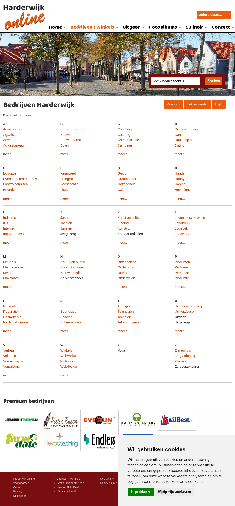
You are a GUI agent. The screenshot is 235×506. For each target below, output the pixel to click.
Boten (64, 145)
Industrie (9, 217)
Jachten (66, 223)
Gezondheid (127, 184)
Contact (18, 487)
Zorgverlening (185, 356)
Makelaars (11, 278)
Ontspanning (127, 262)
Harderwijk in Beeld (68, 487)
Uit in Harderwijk (67, 491)
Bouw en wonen (72, 129)
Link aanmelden (197, 104)
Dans (178, 135)
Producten (182, 262)
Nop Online (107, 478)
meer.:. (8, 154)
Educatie (9, 173)
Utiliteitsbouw (184, 311)
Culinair (194, 27)
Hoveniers (182, 189)
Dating (179, 145)
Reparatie (10, 311)
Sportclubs (68, 311)
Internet (9, 228)
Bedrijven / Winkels (92, 27)
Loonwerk (182, 234)
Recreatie (10, 306)
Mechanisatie (13, 267)
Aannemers (11, 129)
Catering (124, 135)
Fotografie (68, 179)
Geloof (122, 173)
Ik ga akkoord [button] (140, 492)
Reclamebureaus (16, 322)
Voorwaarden (21, 483)
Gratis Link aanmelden (70, 483)
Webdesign (68, 366)
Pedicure (181, 267)
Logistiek (181, 228)
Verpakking (11, 366)
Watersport (68, 361)
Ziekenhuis (183, 350)
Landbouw (182, 223)
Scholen (66, 317)
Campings (125, 145)
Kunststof (125, 228)
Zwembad (182, 361)
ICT (6, 223)
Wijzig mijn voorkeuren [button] (174, 492)
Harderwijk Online (24, 478)
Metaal (8, 273)
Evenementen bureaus (20, 179)
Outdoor (124, 273)
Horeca (180, 184)
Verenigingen (13, 361)
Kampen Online (109, 483)
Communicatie (128, 140)
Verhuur (9, 350)
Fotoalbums (163, 27)
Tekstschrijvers (129, 322)
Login (218, 104)
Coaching (125, 129)
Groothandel (127, 179)
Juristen (66, 228)
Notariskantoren (72, 267)
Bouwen (66, 135)
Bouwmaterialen (72, 140)
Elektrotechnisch (15, 184)
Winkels (66, 350)
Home (55, 27)
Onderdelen (126, 278)
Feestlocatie (69, 184)
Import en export (15, 234)
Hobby (179, 179)
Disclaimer (19, 496)
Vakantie (9, 356)
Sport (64, 306)
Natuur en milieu (72, 262)
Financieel (68, 173)
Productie (182, 278)
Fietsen (65, 189)
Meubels (9, 262)
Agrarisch (10, 135)
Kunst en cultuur (130, 217)
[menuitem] (56, 28)
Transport (125, 306)
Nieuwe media (71, 273)
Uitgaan (132, 27)
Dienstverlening (186, 129)
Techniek (124, 317)
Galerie (123, 189)
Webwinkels (69, 356)
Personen (182, 273)
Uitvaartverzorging (188, 306)
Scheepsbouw (70, 322)
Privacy (17, 491)
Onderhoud (126, 267)
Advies (8, 140)
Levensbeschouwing (190, 217)
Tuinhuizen (126, 311)
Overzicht (173, 104)
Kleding (123, 223)
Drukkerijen (183, 140)
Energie (9, 189)
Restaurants (12, 317)
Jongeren (67, 217)
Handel (180, 173)
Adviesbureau (13, 145)
